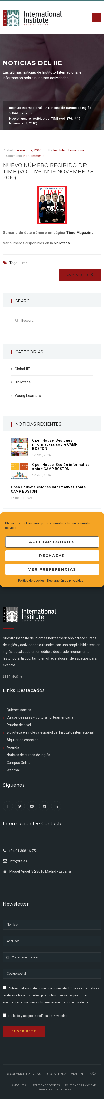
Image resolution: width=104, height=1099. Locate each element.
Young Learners (28, 395)
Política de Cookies (46, 1085)
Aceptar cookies (52, 541)
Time (23, 263)
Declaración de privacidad (65, 580)
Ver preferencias (52, 569)
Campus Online (19, 762)
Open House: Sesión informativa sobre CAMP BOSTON (60, 467)
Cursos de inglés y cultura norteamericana (40, 717)
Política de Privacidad (52, 1016)
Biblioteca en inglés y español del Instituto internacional (50, 732)
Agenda (13, 747)
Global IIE (22, 369)
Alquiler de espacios (22, 740)
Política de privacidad (80, 1085)
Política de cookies (31, 580)
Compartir (80, 274)
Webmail (13, 770)
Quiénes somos (19, 710)
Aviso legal (20, 1085)
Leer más (12, 676)
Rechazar (52, 555)
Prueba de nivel (19, 725)
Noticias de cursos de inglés (28, 755)
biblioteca (62, 243)
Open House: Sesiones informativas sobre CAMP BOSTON (55, 444)
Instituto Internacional (69, 150)
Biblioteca (23, 382)
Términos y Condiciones (54, 1089)
